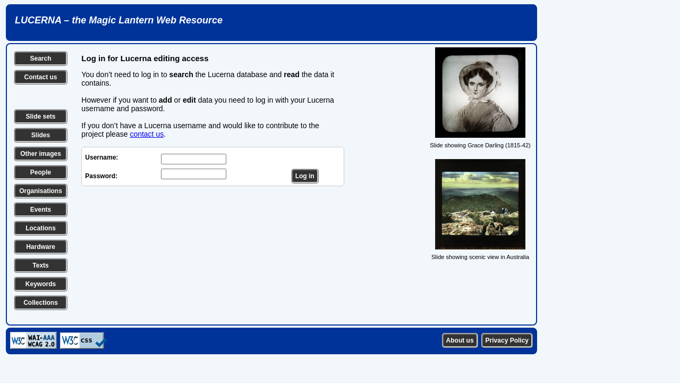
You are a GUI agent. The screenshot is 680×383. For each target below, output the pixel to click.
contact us (147, 134)
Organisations (40, 191)
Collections (40, 302)
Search (40, 58)
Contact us (40, 77)
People (40, 172)
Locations (41, 228)
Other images (40, 153)
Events (40, 209)
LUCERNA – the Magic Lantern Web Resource (119, 20)
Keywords (41, 284)
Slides (40, 135)
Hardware (40, 247)
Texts (40, 265)
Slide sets (40, 116)
